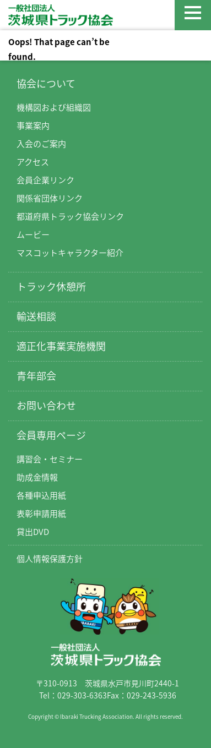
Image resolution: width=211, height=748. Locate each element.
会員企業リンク (45, 180)
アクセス (33, 162)
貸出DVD (33, 532)
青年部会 (36, 375)
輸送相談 (36, 316)
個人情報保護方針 (50, 559)
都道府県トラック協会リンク (70, 216)
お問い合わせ (46, 405)
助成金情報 (37, 477)
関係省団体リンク (50, 198)
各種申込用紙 (41, 495)
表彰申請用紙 (41, 513)
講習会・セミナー (50, 459)
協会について (46, 83)
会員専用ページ (51, 435)
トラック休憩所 (51, 286)
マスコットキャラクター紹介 (70, 253)
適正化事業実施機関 (61, 345)
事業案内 (33, 125)
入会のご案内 (41, 144)
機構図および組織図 (54, 107)
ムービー (33, 234)
